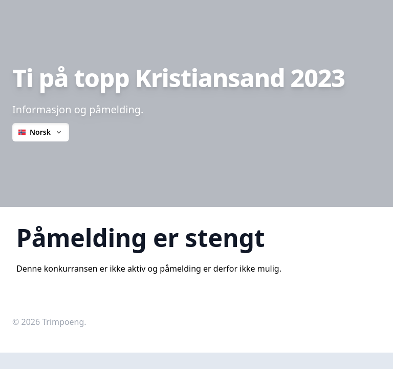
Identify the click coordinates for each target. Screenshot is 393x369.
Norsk (40, 132)
